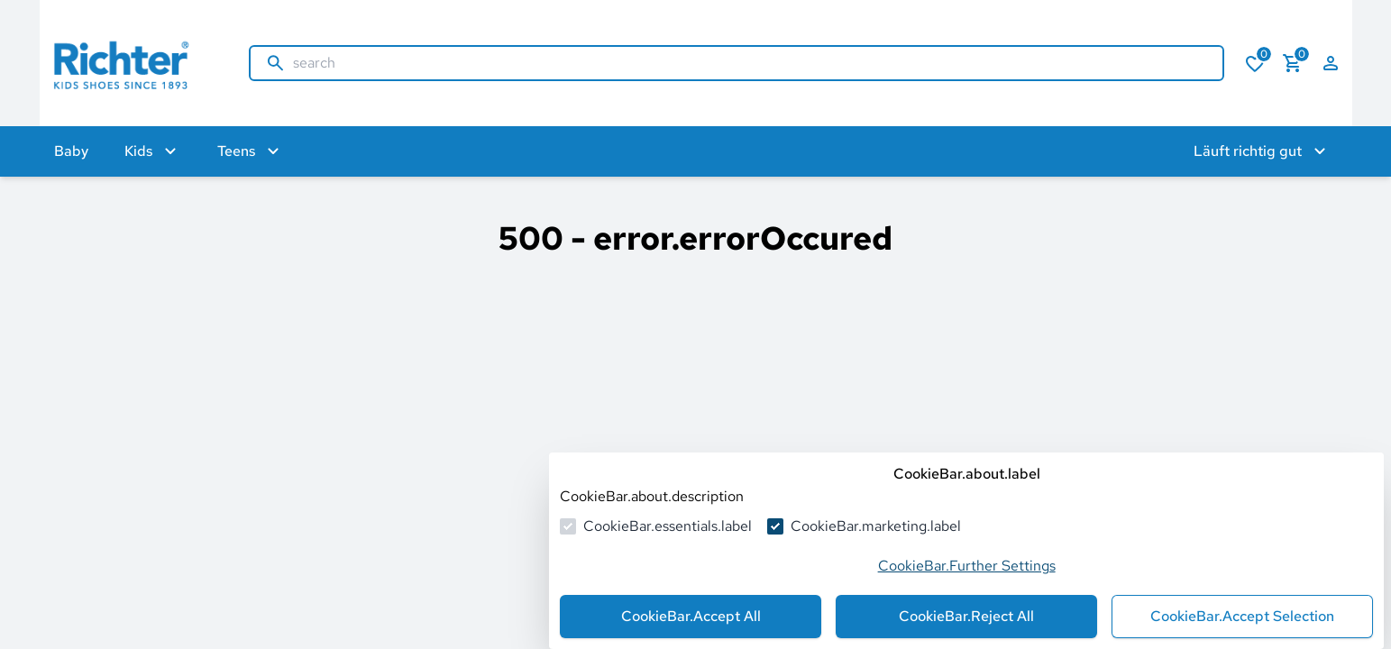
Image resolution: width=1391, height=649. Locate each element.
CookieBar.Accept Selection (1242, 616)
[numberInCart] (1293, 63)
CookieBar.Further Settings (967, 565)
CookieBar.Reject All (966, 616)
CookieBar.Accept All (691, 616)
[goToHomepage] (126, 63)
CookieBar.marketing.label (876, 525)
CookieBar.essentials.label (667, 525)
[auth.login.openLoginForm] (1331, 63)
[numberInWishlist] (1255, 63)
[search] (750, 63)
